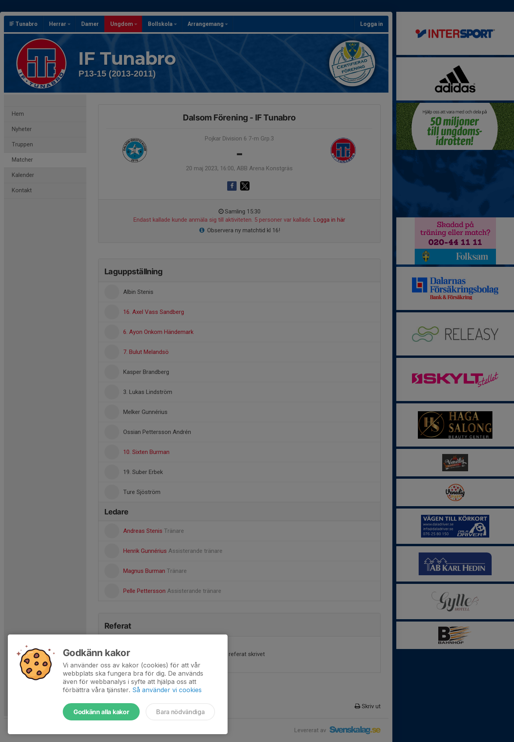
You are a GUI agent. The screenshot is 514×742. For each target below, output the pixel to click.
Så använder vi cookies (167, 690)
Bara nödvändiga (180, 712)
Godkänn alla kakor (101, 712)
